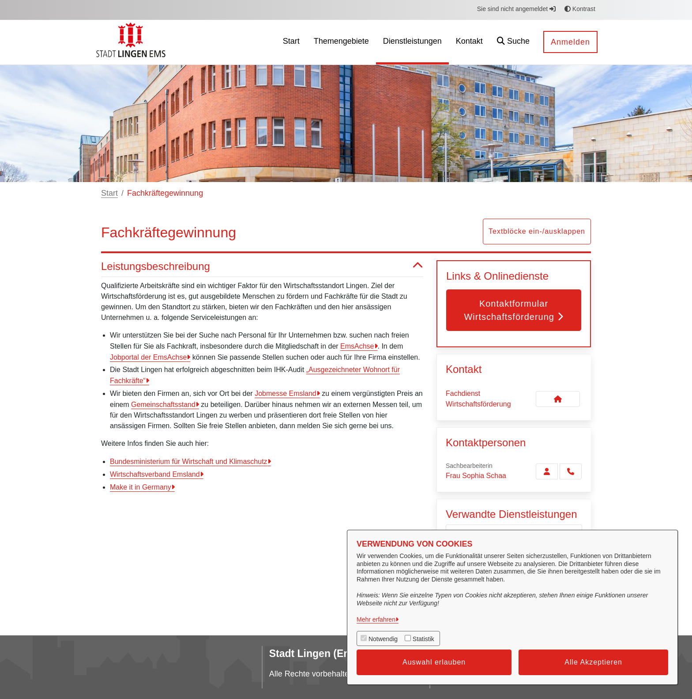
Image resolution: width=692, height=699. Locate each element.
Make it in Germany (140, 487)
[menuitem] (291, 42)
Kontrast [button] (579, 8)
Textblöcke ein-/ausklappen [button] (537, 231)
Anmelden (570, 42)
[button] (513, 42)
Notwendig (383, 638)
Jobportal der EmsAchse (148, 357)
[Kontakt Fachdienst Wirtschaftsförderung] (558, 399)
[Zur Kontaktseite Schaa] (547, 471)
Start (109, 193)
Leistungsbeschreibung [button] (262, 266)
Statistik (423, 638)
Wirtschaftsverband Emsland (155, 474)
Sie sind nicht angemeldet (516, 8)
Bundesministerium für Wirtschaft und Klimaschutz (188, 461)
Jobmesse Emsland (285, 393)
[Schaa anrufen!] (571, 471)
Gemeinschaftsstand (163, 404)
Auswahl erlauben (434, 662)
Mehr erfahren (376, 619)
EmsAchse (357, 346)
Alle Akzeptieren (593, 662)
